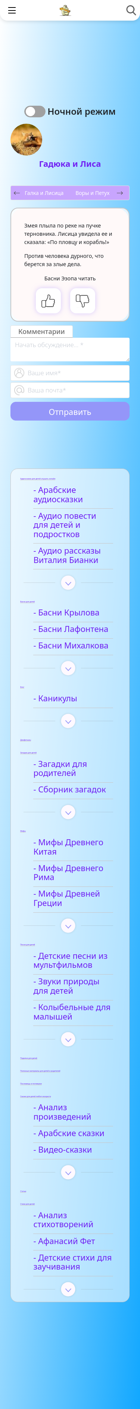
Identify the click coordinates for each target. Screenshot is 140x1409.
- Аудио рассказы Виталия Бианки (67, 555)
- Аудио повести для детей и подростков (64, 525)
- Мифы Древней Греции (66, 898)
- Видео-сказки (62, 1150)
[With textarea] (70, 349)
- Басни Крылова (66, 613)
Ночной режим (81, 111)
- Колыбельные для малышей (72, 1012)
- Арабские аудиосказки (58, 495)
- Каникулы (55, 698)
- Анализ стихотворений (63, 1220)
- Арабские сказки (68, 1133)
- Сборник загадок (69, 790)
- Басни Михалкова (70, 646)
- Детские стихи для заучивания (72, 1262)
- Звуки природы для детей (66, 986)
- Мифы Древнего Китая (68, 847)
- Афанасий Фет (64, 1241)
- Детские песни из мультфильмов (70, 960)
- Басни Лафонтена (70, 629)
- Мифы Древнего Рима (68, 873)
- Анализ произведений (62, 1112)
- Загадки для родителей (60, 769)
